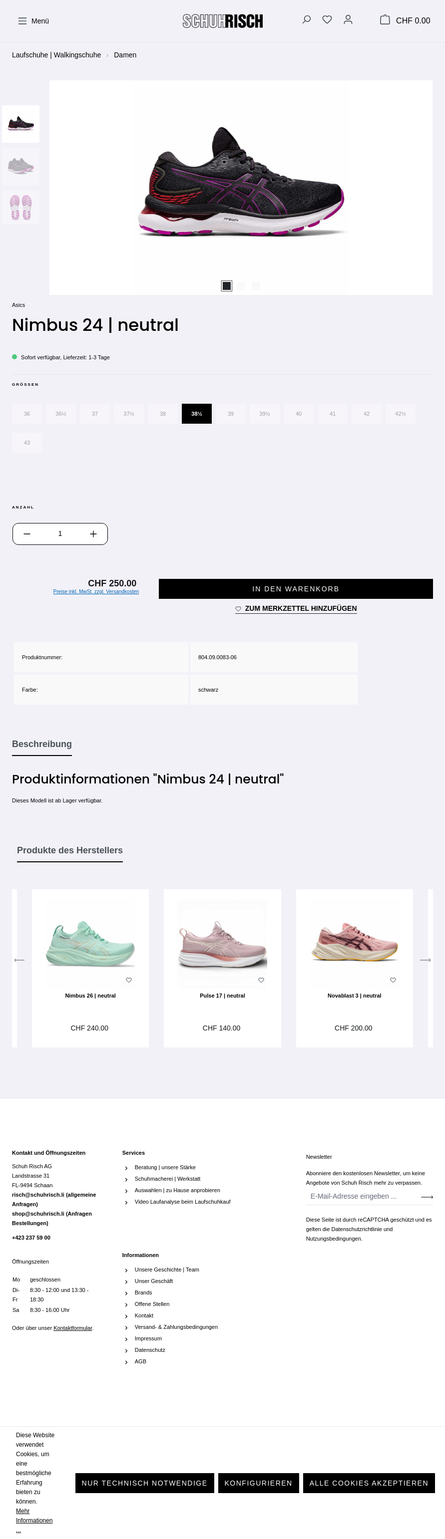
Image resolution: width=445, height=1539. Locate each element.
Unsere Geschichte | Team (167, 1270)
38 (163, 414)
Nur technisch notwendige (145, 1483)
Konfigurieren (259, 1483)
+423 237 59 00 (31, 1238)
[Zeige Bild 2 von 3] (241, 286)
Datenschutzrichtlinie (356, 1229)
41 (333, 414)
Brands (143, 1292)
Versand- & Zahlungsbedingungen (176, 1327)
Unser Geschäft (154, 1281)
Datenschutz (150, 1350)
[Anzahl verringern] (27, 534)
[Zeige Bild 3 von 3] (256, 286)
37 (95, 414)
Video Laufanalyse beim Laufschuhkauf (183, 1202)
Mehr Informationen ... (34, 1521)
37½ (128, 414)
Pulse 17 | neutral (222, 996)
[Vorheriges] (19, 962)
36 (27, 414)
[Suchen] (306, 21)
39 (231, 414)
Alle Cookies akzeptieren (369, 1483)
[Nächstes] (425, 962)
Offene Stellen (152, 1304)
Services (133, 1153)
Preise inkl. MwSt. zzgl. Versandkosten (96, 591)
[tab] (42, 744)
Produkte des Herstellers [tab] (70, 850)
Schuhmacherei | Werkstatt (168, 1179)
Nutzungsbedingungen (333, 1239)
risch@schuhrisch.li (54, 1199)
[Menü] (33, 21)
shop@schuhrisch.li (52, 1218)
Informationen (140, 1255)
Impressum (148, 1338)
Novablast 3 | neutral (355, 996)
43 (27, 443)
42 (367, 414)
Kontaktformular (72, 1328)
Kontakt (144, 1315)
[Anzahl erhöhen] (93, 534)
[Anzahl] (60, 534)
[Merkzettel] (327, 21)
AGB (140, 1361)
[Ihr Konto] (348, 21)
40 (299, 414)
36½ (60, 414)
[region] (222, 187)
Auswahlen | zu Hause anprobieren (177, 1190)
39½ (264, 414)
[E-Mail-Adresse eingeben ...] (364, 1196)
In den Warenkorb (296, 589)
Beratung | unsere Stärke (165, 1167)
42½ (400, 414)
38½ (196, 414)
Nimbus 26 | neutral (90, 996)
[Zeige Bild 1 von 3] (227, 286)
